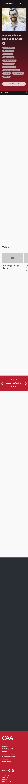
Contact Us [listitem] (5, 760)
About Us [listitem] (5, 747)
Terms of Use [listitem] (5, 778)
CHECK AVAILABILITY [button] (15, 83)
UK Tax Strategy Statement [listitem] (8, 782)
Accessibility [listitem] (5, 780)
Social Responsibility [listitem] (8, 750)
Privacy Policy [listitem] (5, 775)
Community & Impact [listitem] (8, 755)
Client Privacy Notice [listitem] (8, 757)
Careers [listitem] (4, 752)
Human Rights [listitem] (6, 762)
